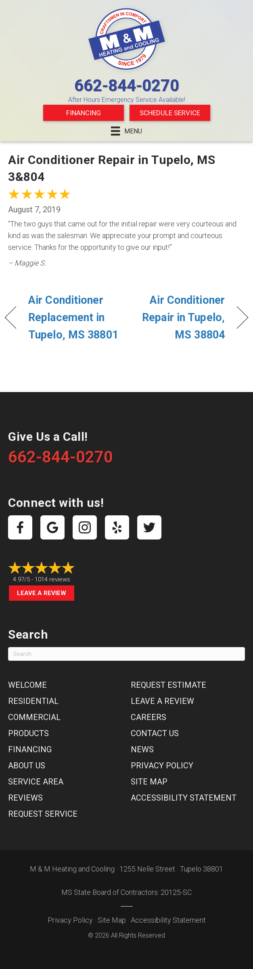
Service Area (35, 781)
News (142, 749)
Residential (33, 701)
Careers (148, 717)
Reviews (25, 798)
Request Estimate (168, 685)
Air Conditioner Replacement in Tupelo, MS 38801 (73, 317)
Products (28, 733)
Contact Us (155, 733)
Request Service (42, 814)
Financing (83, 113)
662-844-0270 (126, 85)
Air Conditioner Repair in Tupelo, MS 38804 (179, 317)
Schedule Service (170, 113)
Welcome (27, 685)
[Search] (126, 654)
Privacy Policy (162, 765)
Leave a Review (41, 593)
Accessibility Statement (183, 798)
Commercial (34, 717)
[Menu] (126, 131)
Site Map (149, 781)
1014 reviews (52, 579)
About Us (26, 765)
